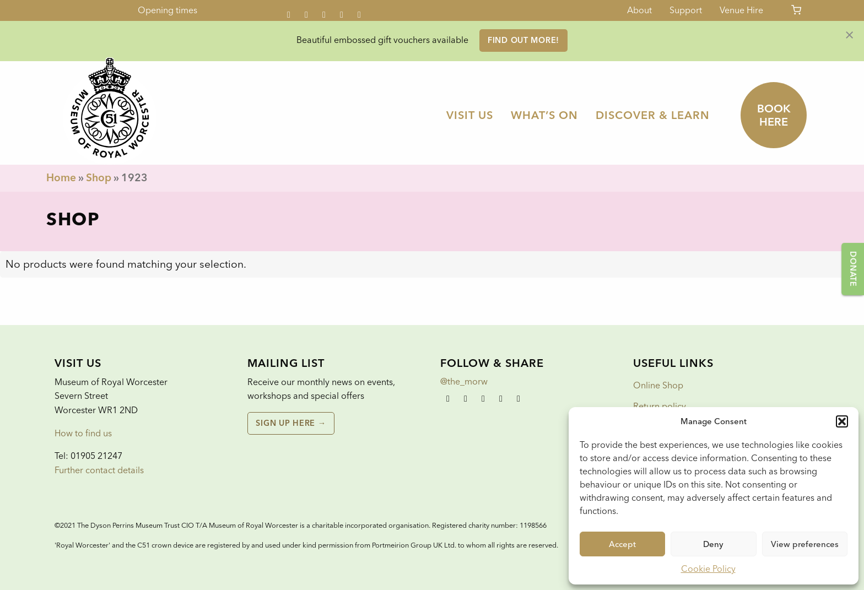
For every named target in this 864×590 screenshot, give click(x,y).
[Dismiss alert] (849, 34)
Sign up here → (291, 423)
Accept (622, 544)
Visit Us (469, 115)
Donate (853, 268)
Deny (713, 544)
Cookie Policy (708, 569)
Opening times (167, 10)
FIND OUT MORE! (523, 40)
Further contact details (99, 470)
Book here (774, 115)
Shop (98, 177)
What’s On (544, 115)
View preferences (805, 544)
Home (61, 177)
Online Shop (658, 385)
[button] (841, 421)
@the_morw (464, 381)
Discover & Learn (653, 115)
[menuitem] (470, 115)
